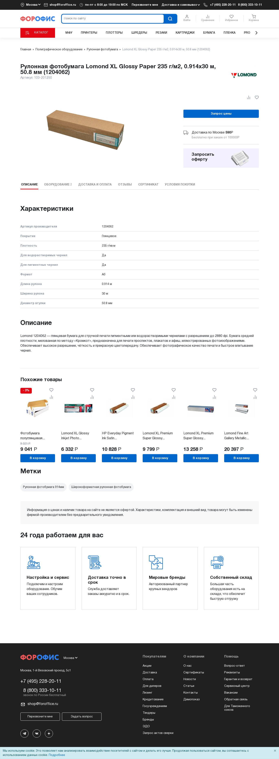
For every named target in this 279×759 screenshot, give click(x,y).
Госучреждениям (155, 706)
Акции (147, 665)
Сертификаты (193, 672)
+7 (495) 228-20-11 (223, 5)
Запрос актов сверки (158, 733)
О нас (187, 665)
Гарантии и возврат (238, 679)
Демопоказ (191, 699)
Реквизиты (232, 672)
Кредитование (153, 699)
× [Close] (275, 751)
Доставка (150, 672)
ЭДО (146, 726)
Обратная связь (236, 699)
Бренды (148, 719)
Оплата (148, 679)
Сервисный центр (237, 686)
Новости (189, 679)
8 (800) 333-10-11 (250, 5)
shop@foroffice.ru (63, 5)
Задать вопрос (82, 716)
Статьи (188, 686)
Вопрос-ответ (234, 665)
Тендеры (149, 713)
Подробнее (57, 755)
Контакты (190, 692)
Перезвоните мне (145, 5)
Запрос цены (221, 113)
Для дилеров (152, 686)
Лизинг (147, 692)
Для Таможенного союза (237, 708)
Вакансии (231, 692)
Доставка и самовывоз (181, 4)
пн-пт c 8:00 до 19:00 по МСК (106, 5)
